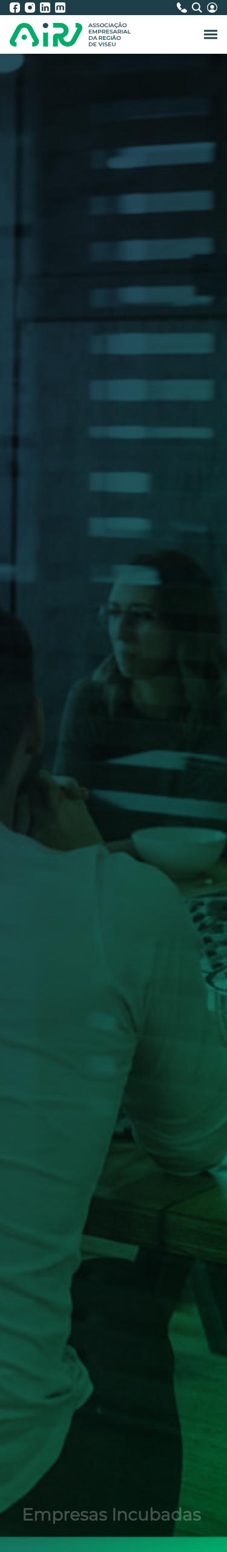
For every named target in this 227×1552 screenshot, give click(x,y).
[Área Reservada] (212, 7)
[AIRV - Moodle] (60, 7)
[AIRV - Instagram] (32, 7)
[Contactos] (184, 7)
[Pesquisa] (199, 7)
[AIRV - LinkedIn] (47, 7)
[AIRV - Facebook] (17, 7)
